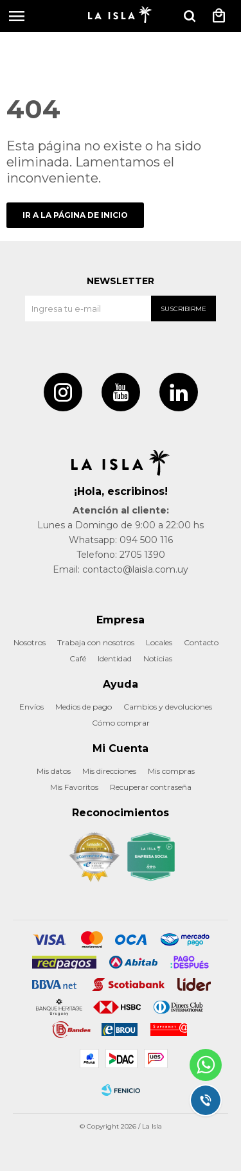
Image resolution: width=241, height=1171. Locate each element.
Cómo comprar (121, 723)
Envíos (31, 706)
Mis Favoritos (74, 787)
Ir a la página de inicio (75, 215)
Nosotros (29, 642)
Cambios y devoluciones (167, 706)
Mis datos (54, 771)
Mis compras (171, 771)
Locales (159, 642)
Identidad (115, 658)
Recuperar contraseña (151, 787)
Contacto (201, 642)
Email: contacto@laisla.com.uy (120, 569)
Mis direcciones (109, 771)
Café (77, 658)
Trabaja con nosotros (95, 642)
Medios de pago (83, 706)
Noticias (157, 658)
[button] (189, 16)
